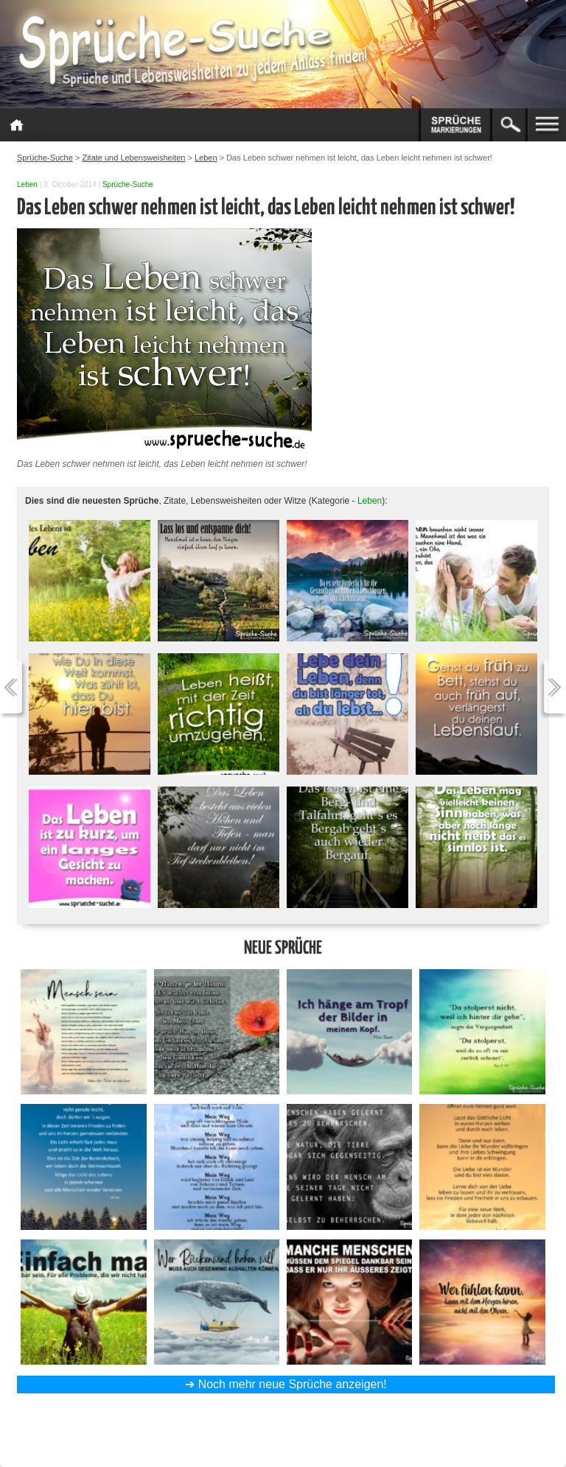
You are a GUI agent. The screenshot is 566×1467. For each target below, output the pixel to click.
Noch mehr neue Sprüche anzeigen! (292, 1384)
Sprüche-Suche (127, 184)
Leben (27, 184)
